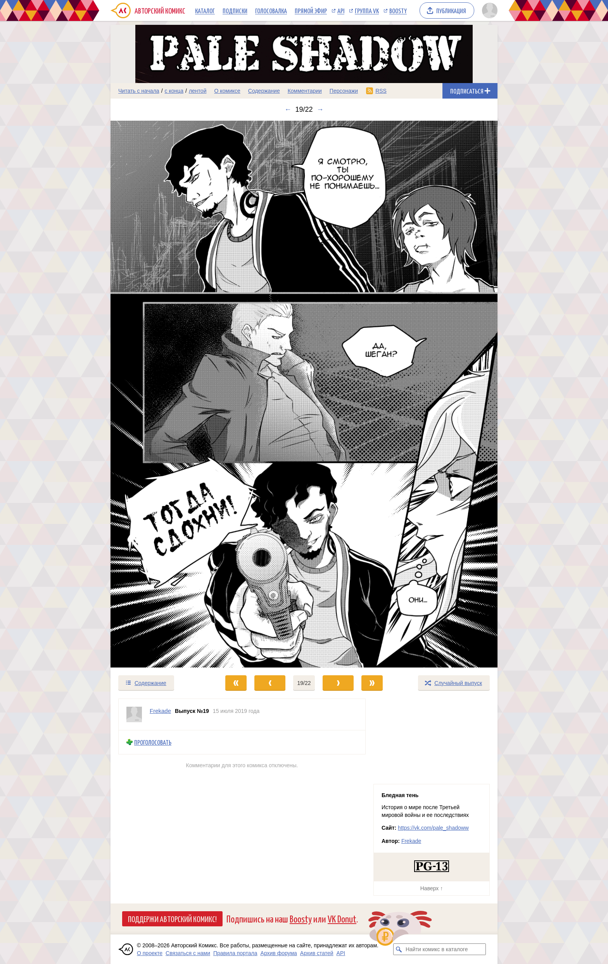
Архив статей (316, 953)
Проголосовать (152, 742)
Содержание (264, 91)
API (340, 10)
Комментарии (305, 91)
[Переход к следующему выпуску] (304, 394)
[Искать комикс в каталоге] (399, 949)
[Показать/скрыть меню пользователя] (488, 10)
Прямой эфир (311, 10)
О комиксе (227, 91)
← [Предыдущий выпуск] (287, 109)
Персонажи (344, 91)
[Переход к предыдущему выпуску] (159, 394)
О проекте (149, 953)
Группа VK (367, 10)
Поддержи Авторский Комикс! (172, 919)
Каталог (205, 10)
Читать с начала (138, 91)
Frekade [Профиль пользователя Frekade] (160, 710)
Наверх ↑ (431, 888)
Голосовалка (271, 10)
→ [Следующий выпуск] (320, 109)
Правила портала (235, 953)
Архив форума (279, 953)
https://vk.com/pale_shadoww (433, 828)
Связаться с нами (188, 953)
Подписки (235, 10)
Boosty (398, 10)
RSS (381, 91)
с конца (174, 91)
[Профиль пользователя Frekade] (134, 714)
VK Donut (342, 918)
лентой (198, 91)
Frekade (411, 841)
